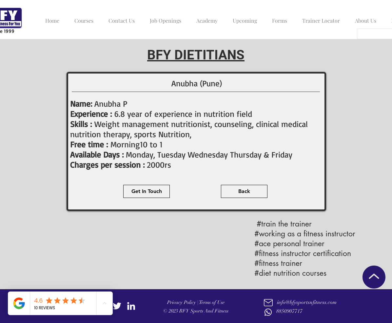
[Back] (244, 191)
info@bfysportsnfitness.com (307, 302)
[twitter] (117, 306)
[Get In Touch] (146, 191)
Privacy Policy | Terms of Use (196, 302)
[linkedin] (131, 306)
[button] (82, 17)
